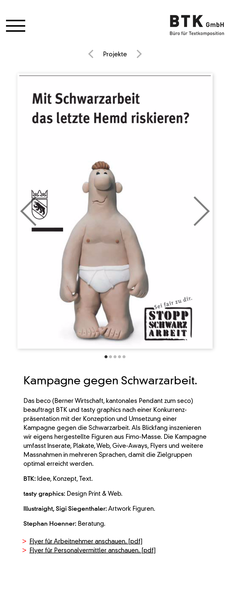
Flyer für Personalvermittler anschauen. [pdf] (92, 551)
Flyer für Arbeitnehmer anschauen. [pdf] (86, 542)
